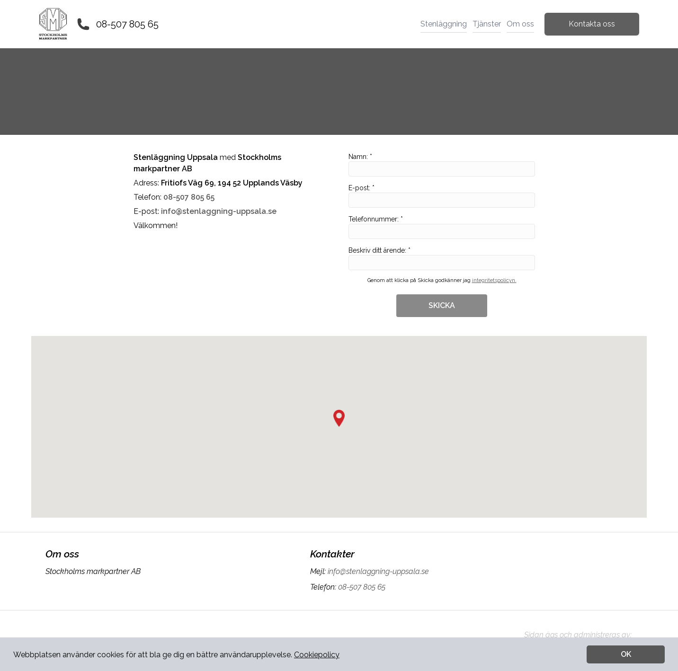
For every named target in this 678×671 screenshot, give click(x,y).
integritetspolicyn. (494, 280)
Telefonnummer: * (441, 227)
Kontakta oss (592, 23)
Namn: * (441, 165)
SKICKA (441, 305)
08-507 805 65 (127, 24)
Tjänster (487, 23)
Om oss (520, 23)
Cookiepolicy (316, 654)
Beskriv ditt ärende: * (441, 258)
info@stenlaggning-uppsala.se (377, 571)
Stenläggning (443, 23)
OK (626, 654)
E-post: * (441, 196)
